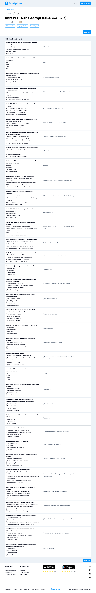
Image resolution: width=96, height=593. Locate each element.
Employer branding (24, 572)
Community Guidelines (10, 574)
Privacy (15, 589)
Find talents (22, 570)
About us (26, 589)
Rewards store (8, 572)
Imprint (20, 589)
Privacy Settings (35, 589)
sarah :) (24, 22)
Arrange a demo (23, 574)
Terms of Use (8, 589)
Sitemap (43, 589)
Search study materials (10, 570)
